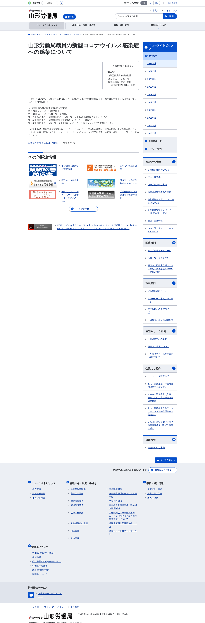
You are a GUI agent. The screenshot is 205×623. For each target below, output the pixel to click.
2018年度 (151, 94)
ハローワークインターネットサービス (160, 230)
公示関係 (75, 536)
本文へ (156, 10)
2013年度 (151, 133)
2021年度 (151, 71)
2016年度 (151, 110)
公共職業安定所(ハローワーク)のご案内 (161, 201)
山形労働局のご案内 (157, 184)
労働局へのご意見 (163, 470)
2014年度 (151, 125)
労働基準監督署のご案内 (159, 192)
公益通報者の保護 (79, 521)
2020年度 (151, 79)
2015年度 (151, 118)
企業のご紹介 (160, 369)
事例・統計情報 (155, 482)
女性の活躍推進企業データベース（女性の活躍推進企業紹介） (160, 412)
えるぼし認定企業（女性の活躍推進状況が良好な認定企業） (160, 426)
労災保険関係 (115, 499)
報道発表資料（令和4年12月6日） (44, 143)
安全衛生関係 (77, 492)
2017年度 (151, 102)
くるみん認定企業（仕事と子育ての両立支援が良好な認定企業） (160, 398)
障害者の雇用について (158, 347)
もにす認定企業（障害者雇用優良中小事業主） (160, 386)
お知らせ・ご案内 (160, 331)
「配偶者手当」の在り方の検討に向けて (160, 356)
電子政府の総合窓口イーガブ (160, 311)
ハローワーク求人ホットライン (160, 300)
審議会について (39, 570)
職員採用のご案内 (156, 448)
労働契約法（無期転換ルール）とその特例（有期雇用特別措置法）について (123, 514)
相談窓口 (160, 283)
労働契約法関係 (78, 487)
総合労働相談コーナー (158, 291)
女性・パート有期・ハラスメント (123, 530)
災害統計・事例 (154, 487)
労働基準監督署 (39, 562)
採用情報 (160, 440)
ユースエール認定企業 (158, 377)
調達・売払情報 (155, 221)
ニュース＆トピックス (161, 47)
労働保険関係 (77, 499)
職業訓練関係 (115, 487)
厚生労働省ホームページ (159, 251)
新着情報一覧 (155, 141)
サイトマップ (170, 10)
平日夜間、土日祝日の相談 (160, 320)
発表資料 (153, 56)
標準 (143, 3)
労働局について (40, 544)
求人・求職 (152, 496)
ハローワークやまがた (158, 258)
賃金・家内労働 (154, 492)
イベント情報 (155, 149)
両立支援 (75, 529)
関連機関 (160, 243)
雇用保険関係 (77, 503)
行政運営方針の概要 (157, 340)
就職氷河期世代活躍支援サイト (123, 523)
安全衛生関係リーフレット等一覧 (123, 493)
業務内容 (36, 553)
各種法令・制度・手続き (84, 482)
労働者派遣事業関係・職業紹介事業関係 (123, 505)
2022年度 (151, 63)
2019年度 (151, 87)
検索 (171, 16)
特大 (157, 3)
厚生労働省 (172, 3)
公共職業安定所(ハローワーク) (46, 558)
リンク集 (34, 603)
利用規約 (75, 603)
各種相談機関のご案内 (158, 170)
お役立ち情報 (160, 162)
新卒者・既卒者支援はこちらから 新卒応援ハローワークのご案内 (160, 269)
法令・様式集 (154, 177)
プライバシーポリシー (54, 603)
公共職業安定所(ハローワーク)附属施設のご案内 (161, 212)
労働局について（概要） (44, 549)
